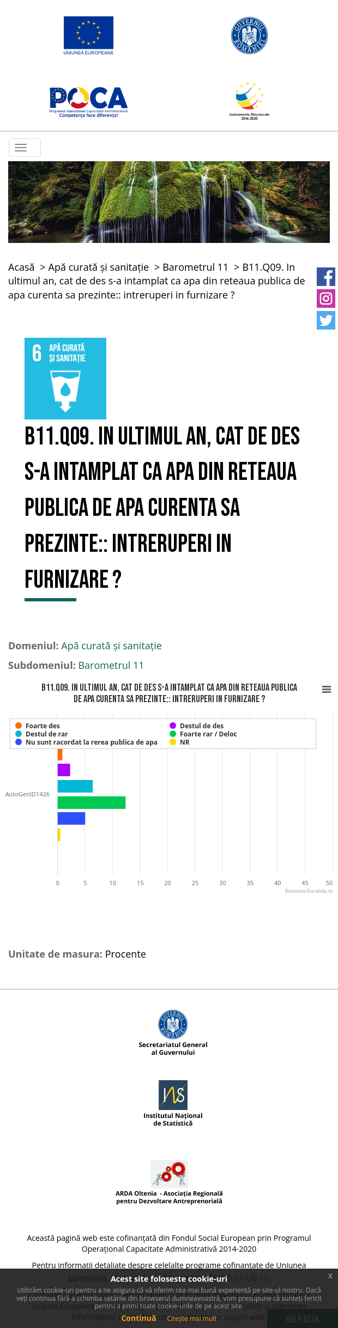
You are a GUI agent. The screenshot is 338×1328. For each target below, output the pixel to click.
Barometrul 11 (195, 266)
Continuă (138, 1318)
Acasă (21, 266)
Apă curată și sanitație (99, 266)
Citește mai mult (191, 1318)
